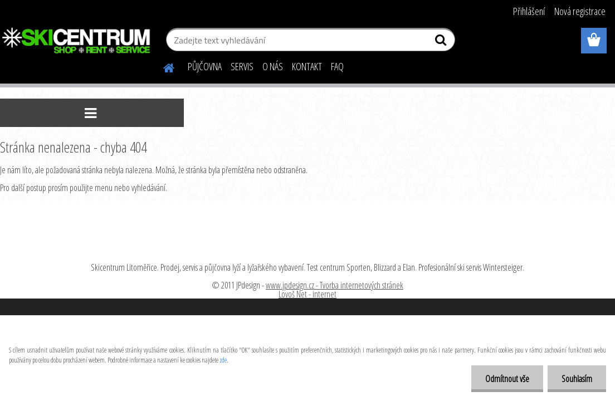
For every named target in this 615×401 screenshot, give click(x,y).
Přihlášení (529, 11)
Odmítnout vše (507, 379)
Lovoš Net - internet (307, 294)
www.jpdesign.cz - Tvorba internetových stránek (334, 285)
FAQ (337, 66)
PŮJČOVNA (205, 66)
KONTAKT (307, 66)
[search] (442, 42)
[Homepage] (162, 66)
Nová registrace (580, 11)
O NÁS (272, 66)
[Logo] (76, 41)
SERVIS (242, 66)
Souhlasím (577, 379)
